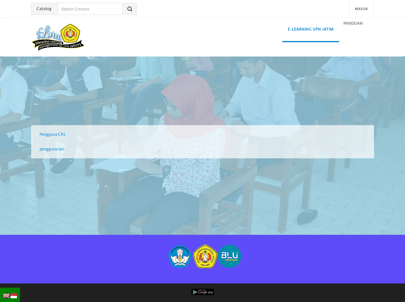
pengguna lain (52, 149)
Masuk (361, 9)
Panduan (353, 23)
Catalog (44, 8)
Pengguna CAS (52, 134)
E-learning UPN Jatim (311, 29)
